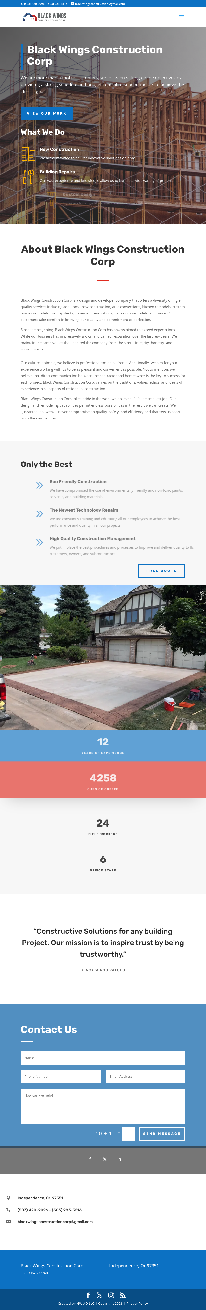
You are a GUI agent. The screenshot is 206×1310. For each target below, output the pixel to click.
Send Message (162, 1134)
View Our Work (47, 113)
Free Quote (161, 571)
